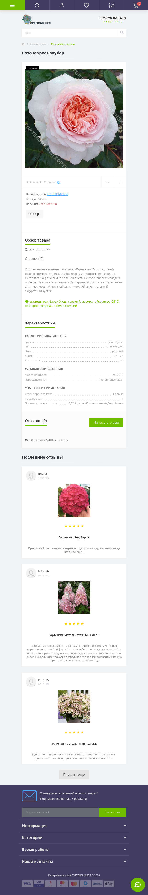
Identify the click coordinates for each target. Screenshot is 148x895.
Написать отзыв (106, 422)
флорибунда (58, 301)
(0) (58, 182)
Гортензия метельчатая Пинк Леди (74, 635)
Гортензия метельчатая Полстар (74, 743)
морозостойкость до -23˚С (100, 301)
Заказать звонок (113, 21)
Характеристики (37, 249)
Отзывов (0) (34, 258)
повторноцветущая (38, 306)
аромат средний (65, 306)
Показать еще (74, 774)
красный (74, 301)
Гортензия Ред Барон (74, 537)
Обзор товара (37, 240)
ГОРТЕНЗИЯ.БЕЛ (57, 194)
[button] (61, 5)
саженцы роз (38, 301)
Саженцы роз (38, 44)
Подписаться (113, 812)
